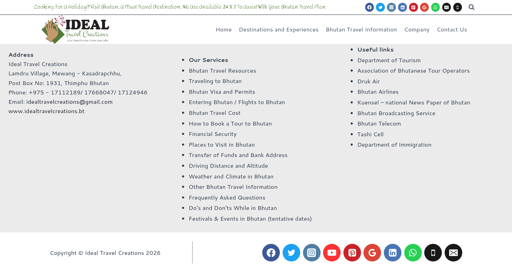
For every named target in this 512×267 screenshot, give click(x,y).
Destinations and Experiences (279, 29)
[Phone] (457, 7)
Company (417, 29)
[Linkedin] (402, 7)
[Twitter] (380, 7)
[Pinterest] (413, 7)
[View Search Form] (471, 7)
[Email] (446, 7)
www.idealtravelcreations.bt (46, 111)
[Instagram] (391, 7)
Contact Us (452, 29)
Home (224, 29)
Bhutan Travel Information (361, 29)
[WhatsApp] (435, 7)
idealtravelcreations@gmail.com (69, 101)
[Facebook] (369, 7)
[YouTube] (332, 252)
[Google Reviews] (424, 7)
